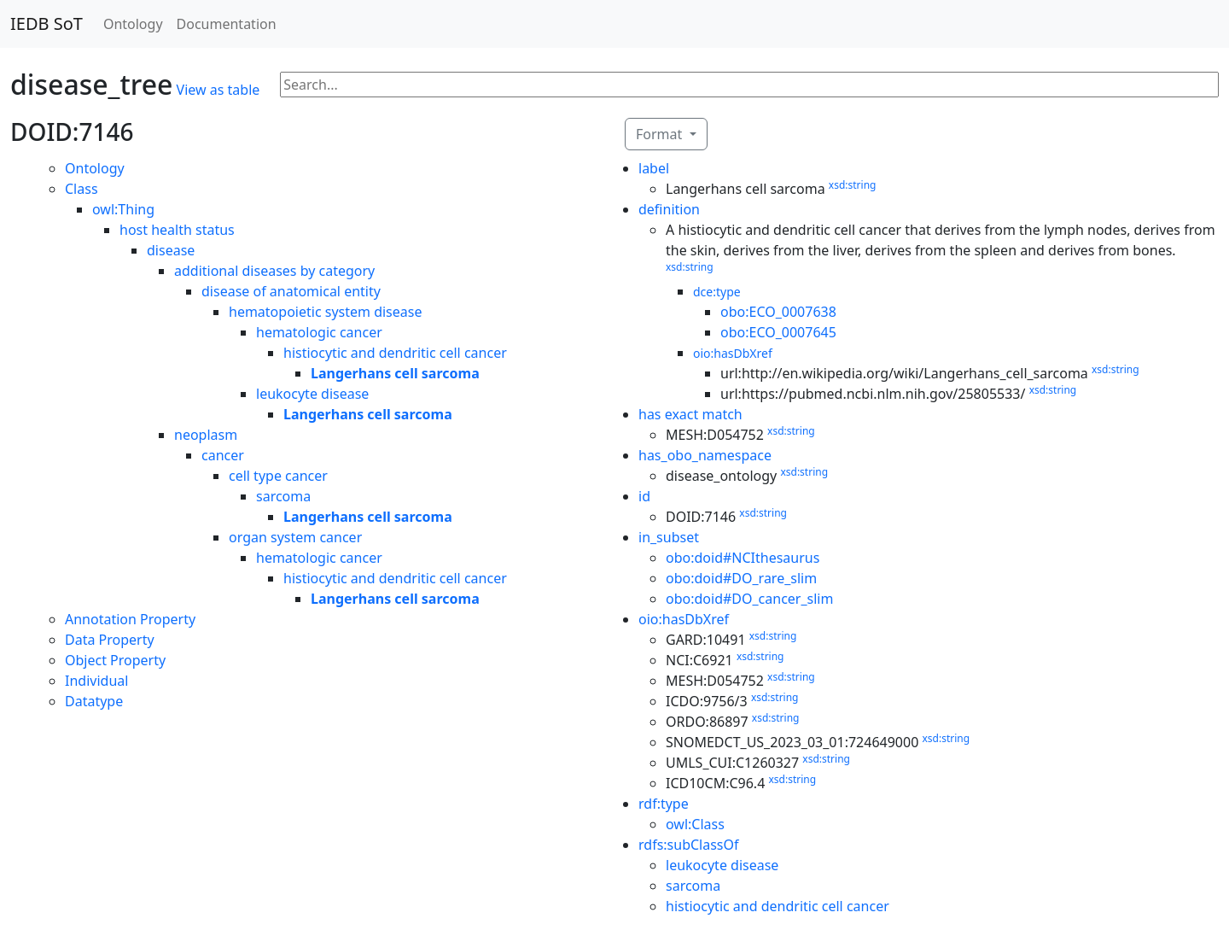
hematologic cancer (319, 332)
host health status (177, 229)
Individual (96, 680)
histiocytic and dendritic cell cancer (395, 352)
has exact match (690, 414)
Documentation (227, 24)
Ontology (133, 24)
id (644, 496)
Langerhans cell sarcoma (395, 373)
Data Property (109, 639)
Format (660, 134)
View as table (218, 89)
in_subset (668, 537)
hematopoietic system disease (325, 311)
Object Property (115, 660)
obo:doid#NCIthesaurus (742, 557)
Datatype (94, 701)
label (653, 168)
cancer (222, 455)
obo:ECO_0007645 (778, 332)
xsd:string (853, 185)
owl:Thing (123, 209)
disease (171, 250)
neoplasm (205, 434)
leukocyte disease (312, 393)
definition (669, 209)
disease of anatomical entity (291, 291)
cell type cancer (278, 475)
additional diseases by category (274, 270)
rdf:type (663, 803)
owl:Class (695, 824)
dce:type (717, 292)
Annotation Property (130, 619)
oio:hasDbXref (732, 353)
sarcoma (283, 496)
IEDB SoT (46, 23)
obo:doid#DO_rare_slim (741, 578)
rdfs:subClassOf (688, 844)
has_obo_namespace (705, 455)
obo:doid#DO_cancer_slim (749, 598)
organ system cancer (295, 537)
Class (81, 188)
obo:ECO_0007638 (778, 311)
